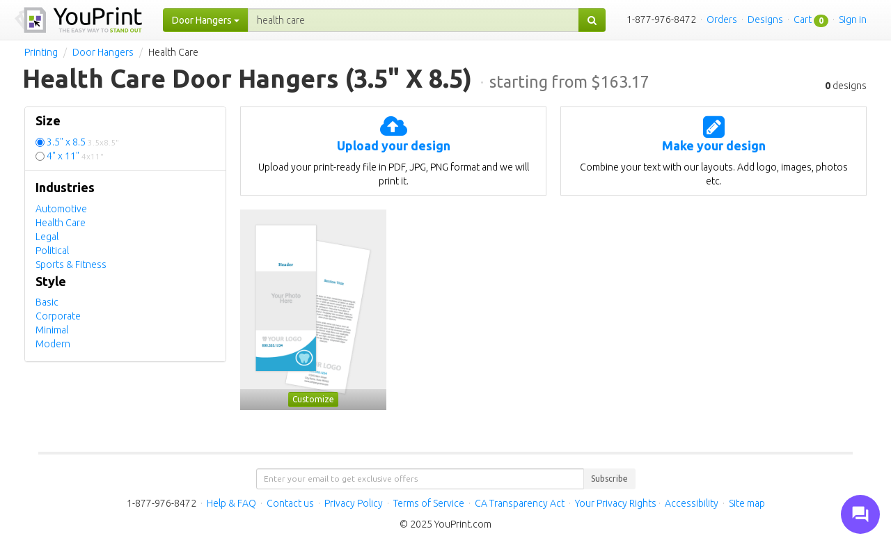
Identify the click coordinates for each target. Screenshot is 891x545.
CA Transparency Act (520, 503)
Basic (47, 302)
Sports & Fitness (71, 264)
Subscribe (609, 478)
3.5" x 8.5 (83, 142)
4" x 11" (75, 155)
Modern (53, 343)
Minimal (52, 329)
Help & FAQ (231, 503)
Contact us (290, 503)
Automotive (61, 208)
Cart (803, 19)
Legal (47, 236)
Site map (747, 503)
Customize (313, 399)
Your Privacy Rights (615, 503)
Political (52, 250)
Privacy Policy (353, 503)
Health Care (61, 222)
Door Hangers (103, 52)
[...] (413, 20)
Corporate (58, 316)
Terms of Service (428, 503)
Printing (41, 52)
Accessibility (691, 503)
